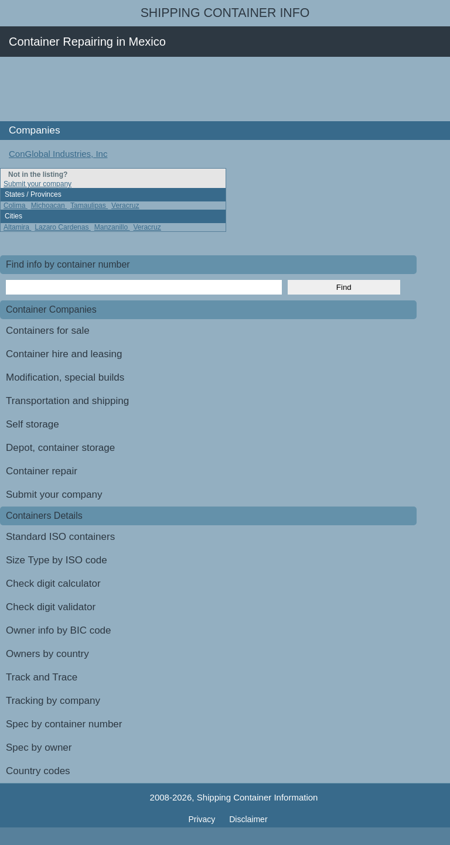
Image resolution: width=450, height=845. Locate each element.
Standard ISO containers (60, 536)
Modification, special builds (65, 377)
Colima (16, 205)
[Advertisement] (213, 89)
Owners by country (47, 653)
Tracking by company (53, 700)
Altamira (17, 227)
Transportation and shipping (67, 400)
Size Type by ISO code (56, 560)
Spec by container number (64, 724)
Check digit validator (51, 607)
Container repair (41, 471)
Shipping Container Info (225, 13)
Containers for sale (48, 330)
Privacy (202, 819)
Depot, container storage (60, 447)
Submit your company (37, 184)
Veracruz (125, 205)
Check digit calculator (53, 583)
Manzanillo (112, 227)
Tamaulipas (89, 205)
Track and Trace (41, 677)
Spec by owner (38, 747)
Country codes (38, 770)
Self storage (32, 424)
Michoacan (49, 205)
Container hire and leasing (64, 354)
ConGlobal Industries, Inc (58, 154)
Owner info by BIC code (58, 630)
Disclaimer (248, 819)
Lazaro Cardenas (62, 227)
